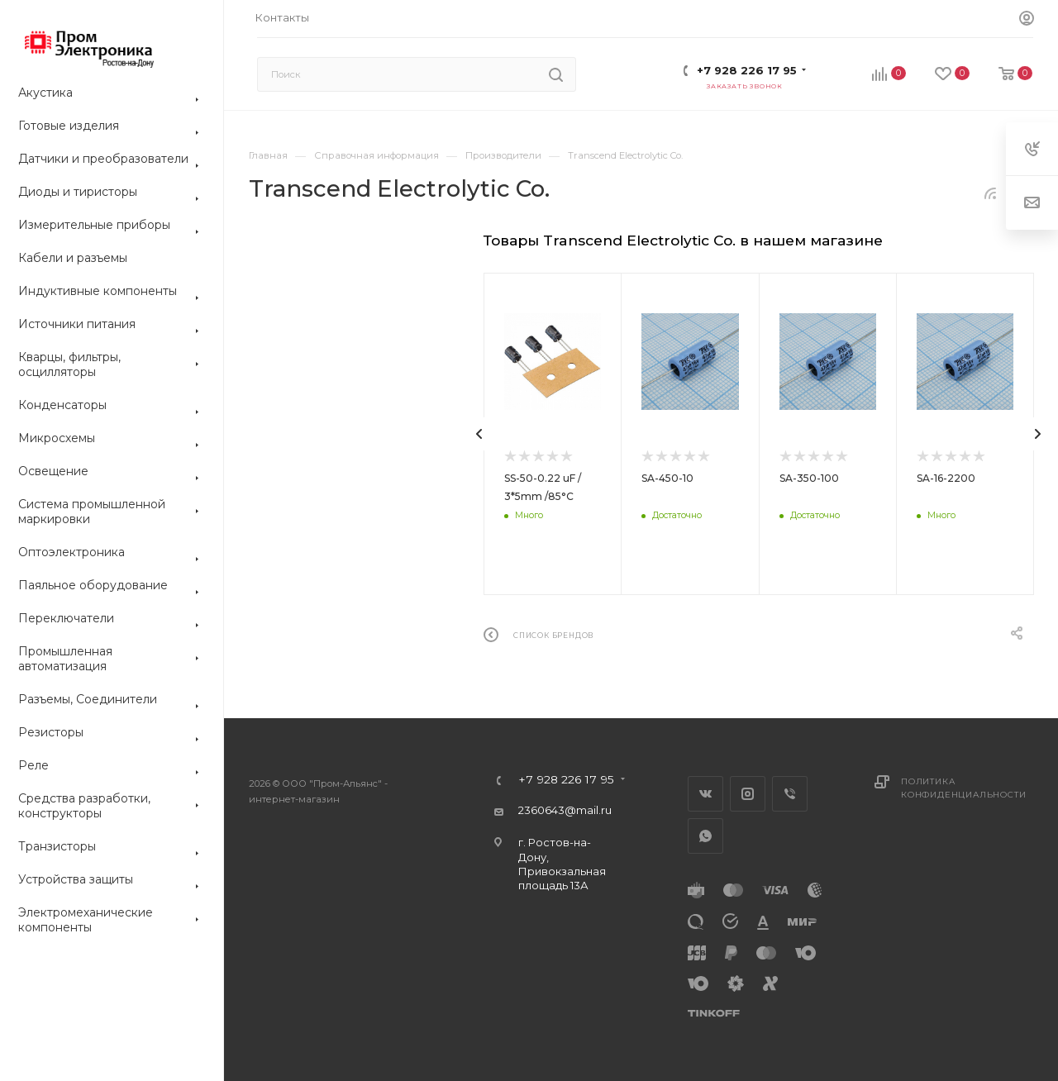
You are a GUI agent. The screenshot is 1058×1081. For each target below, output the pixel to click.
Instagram (747, 794)
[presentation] (479, 433)
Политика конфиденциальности (963, 788)
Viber (790, 794)
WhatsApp (705, 836)
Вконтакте (705, 794)
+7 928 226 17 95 (747, 70)
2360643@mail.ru (565, 810)
